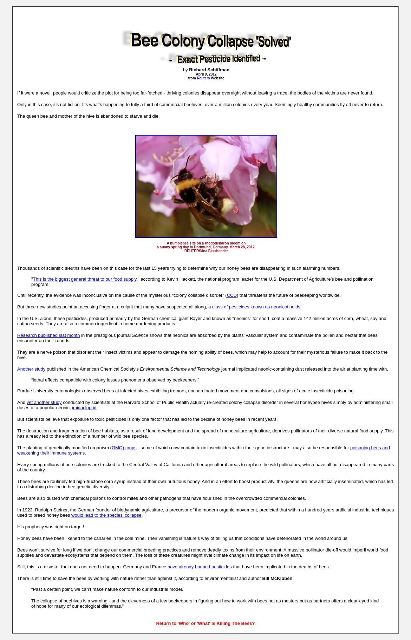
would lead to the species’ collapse (106, 515)
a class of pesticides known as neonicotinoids (254, 306)
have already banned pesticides (200, 566)
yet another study (44, 402)
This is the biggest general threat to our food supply (85, 279)
